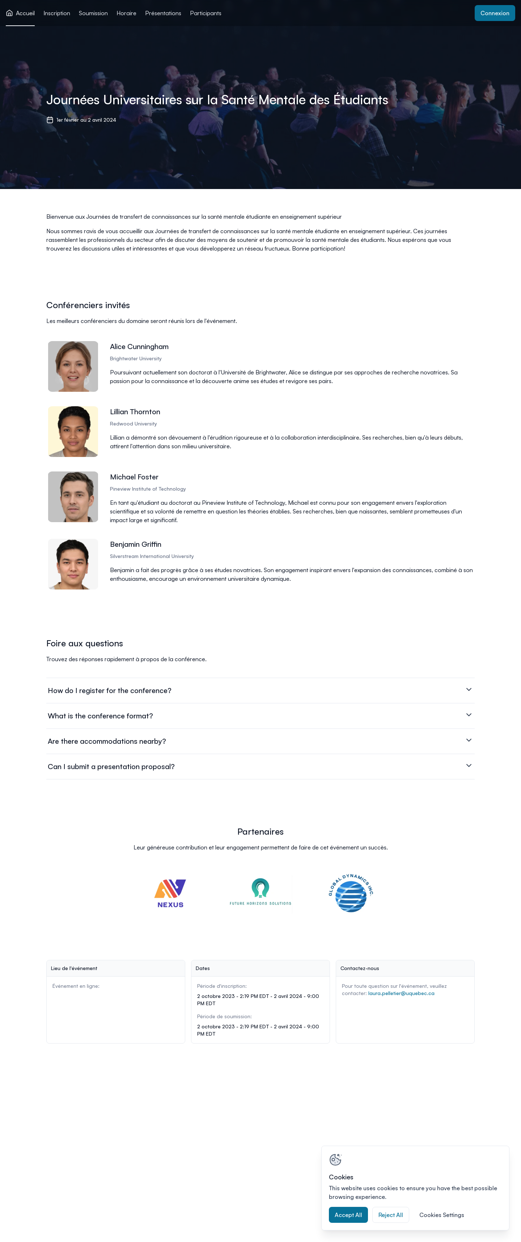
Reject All (390, 1214)
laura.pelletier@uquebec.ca (401, 993)
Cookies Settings (441, 1214)
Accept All (348, 1214)
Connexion (494, 13)
